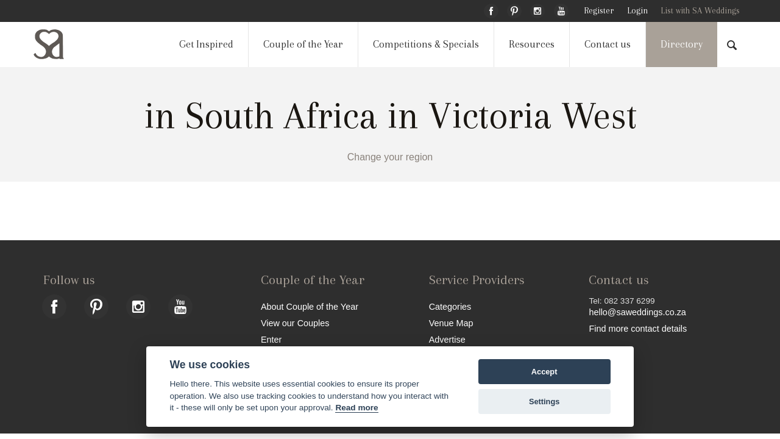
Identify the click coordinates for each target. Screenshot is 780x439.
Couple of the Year (303, 44)
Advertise (447, 339)
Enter (271, 339)
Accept (544, 371)
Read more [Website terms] (356, 407)
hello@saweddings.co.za (637, 312)
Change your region (390, 157)
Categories (450, 306)
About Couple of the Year (309, 306)
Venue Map (451, 322)
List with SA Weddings (700, 10)
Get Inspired (206, 44)
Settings (544, 401)
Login (637, 10)
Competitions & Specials (426, 44)
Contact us (607, 44)
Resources (532, 44)
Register (599, 10)
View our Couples (295, 322)
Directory (682, 44)
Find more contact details (638, 328)
